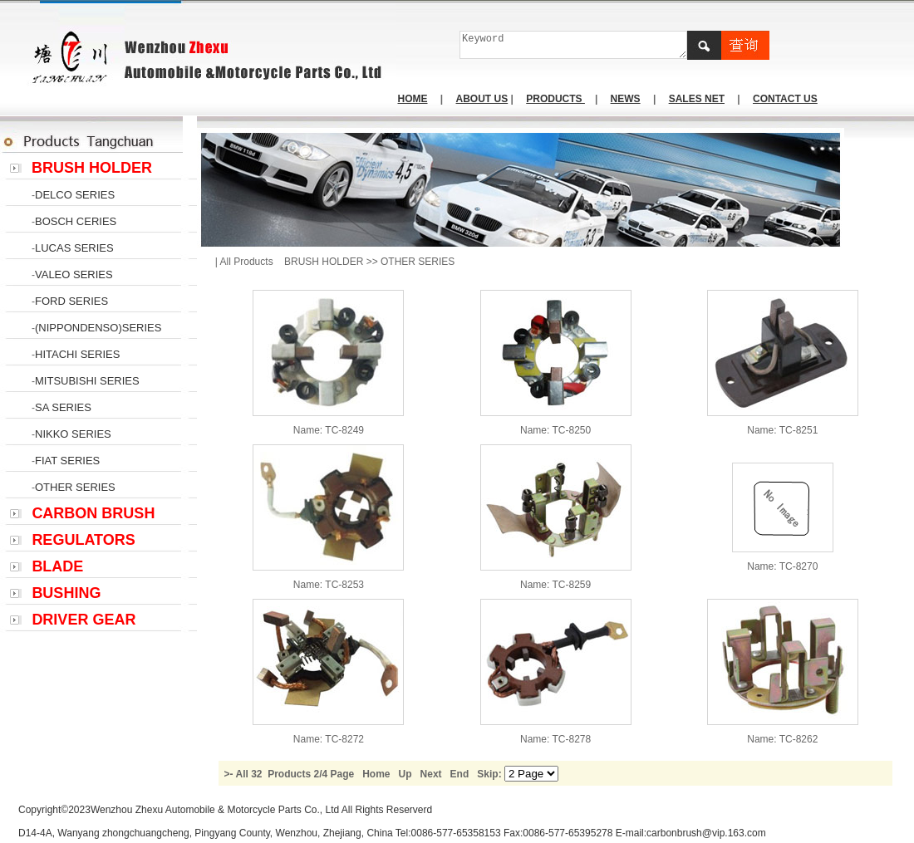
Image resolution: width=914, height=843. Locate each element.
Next (431, 774)
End (459, 774)
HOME (413, 99)
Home (376, 774)
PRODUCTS (555, 99)
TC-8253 (344, 585)
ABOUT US (482, 99)
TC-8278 (572, 739)
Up (405, 774)
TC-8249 (344, 430)
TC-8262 (798, 739)
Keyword (574, 44)
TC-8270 (798, 566)
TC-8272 (344, 739)
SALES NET (697, 99)
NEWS (626, 99)
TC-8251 (798, 430)
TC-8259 (572, 585)
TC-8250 (572, 430)
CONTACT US (785, 99)
